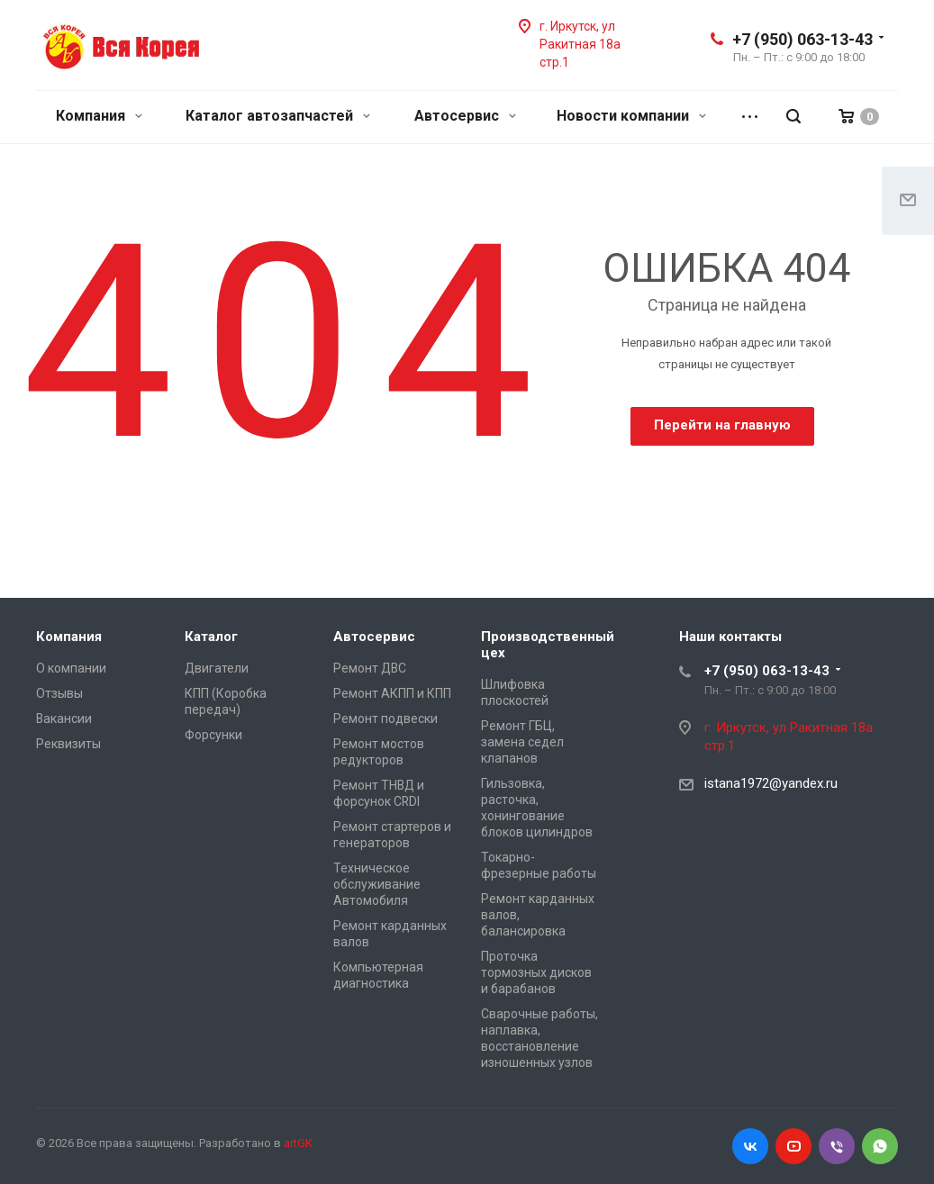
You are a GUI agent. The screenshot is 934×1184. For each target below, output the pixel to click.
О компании (71, 668)
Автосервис (465, 115)
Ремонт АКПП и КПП (392, 693)
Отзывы (59, 693)
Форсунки (213, 735)
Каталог (211, 636)
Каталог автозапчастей (278, 115)
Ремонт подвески (385, 718)
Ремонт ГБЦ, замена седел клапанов (522, 742)
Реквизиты (68, 744)
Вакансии (64, 718)
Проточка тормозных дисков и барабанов (536, 972)
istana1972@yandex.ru (771, 783)
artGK (298, 1143)
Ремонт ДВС (369, 668)
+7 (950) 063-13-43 (802, 39)
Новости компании (631, 115)
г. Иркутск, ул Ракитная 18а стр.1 (580, 44)
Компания (99, 115)
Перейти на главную (722, 425)
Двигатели (217, 668)
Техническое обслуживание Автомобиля (377, 884)
